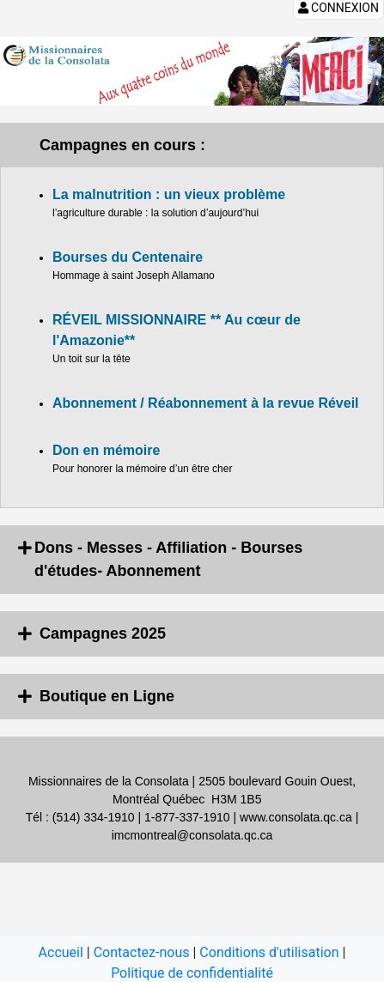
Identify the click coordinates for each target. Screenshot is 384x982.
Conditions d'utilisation (268, 952)
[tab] (192, 559)
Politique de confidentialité (192, 973)
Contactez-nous (142, 952)
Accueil (61, 952)
